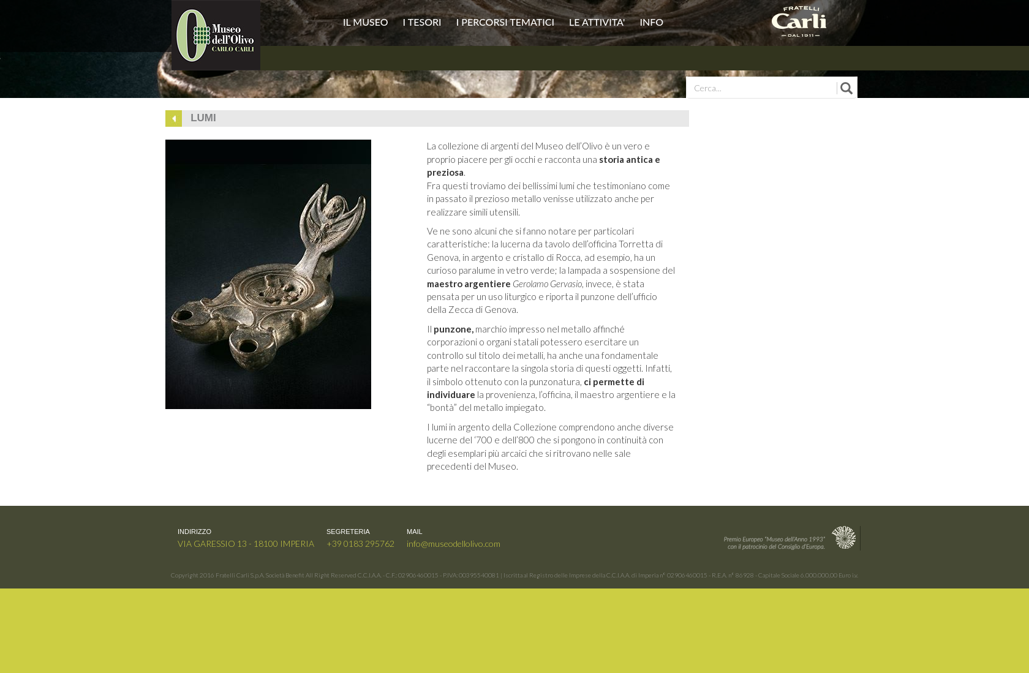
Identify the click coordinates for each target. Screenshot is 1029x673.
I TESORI (423, 22)
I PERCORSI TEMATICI (506, 22)
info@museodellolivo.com (453, 543)
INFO (651, 22)
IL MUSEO (367, 22)
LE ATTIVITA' (598, 22)
